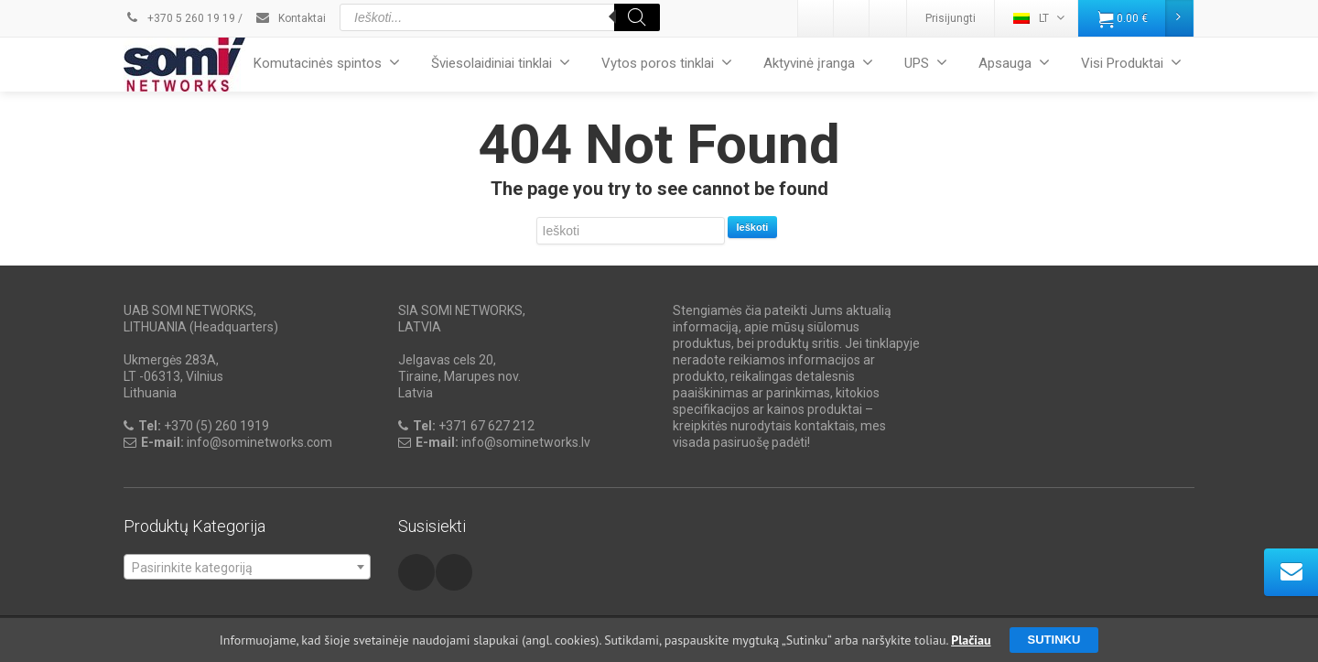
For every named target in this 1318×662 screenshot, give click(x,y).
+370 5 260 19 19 (179, 18)
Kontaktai (290, 18)
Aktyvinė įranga (818, 62)
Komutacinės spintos (327, 62)
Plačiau (970, 640)
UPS (925, 62)
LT (1038, 18)
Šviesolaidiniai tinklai (500, 62)
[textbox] (247, 568)
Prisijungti (950, 18)
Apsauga (1014, 62)
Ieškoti (753, 227)
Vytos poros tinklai (666, 62)
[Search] (637, 17)
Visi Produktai (1131, 62)
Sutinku (1054, 639)
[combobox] (247, 567)
